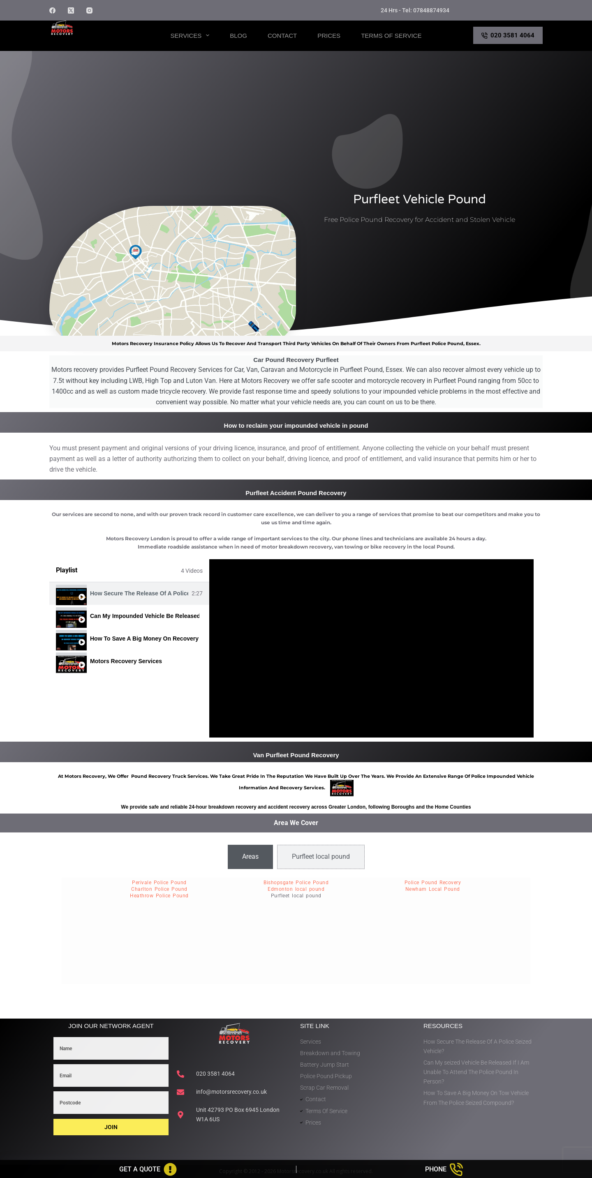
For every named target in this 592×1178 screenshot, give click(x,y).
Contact (282, 35)
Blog (238, 35)
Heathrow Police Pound (159, 896)
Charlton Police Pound (159, 889)
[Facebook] (52, 10)
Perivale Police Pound (159, 882)
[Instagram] (89, 10)
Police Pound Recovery (433, 882)
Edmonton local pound (296, 889)
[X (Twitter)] (71, 10)
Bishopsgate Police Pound (296, 882)
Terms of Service (391, 35)
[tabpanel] (371, 648)
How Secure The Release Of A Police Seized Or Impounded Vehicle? (139, 593)
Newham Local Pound (432, 889)
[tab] (129, 593)
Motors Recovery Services (126, 661)
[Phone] (444, 1169)
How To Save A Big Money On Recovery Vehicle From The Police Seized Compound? (144, 638)
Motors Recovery (88, 42)
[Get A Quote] (148, 1169)
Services (192, 35)
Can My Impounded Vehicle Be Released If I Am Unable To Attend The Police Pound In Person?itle (144, 616)
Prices (328, 35)
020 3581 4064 (508, 35)
